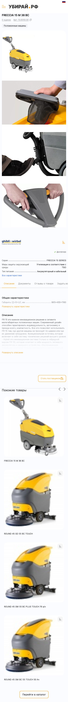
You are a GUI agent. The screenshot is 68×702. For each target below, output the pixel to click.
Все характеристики (12, 275)
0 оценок (6, 20)
